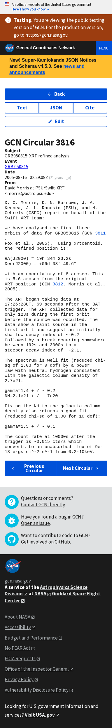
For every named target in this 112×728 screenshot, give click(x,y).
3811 (100, 233)
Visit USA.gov (40, 715)
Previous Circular (27, 468)
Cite (89, 107)
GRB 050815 (16, 166)
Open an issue (35, 523)
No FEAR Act (17, 648)
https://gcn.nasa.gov (46, 35)
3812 (57, 284)
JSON (56, 107)
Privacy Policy (19, 679)
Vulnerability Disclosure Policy (37, 690)
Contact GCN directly (43, 504)
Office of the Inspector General (37, 669)
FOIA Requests (20, 658)
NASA (40, 593)
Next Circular (81, 468)
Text (22, 107)
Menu (103, 48)
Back (56, 94)
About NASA (17, 617)
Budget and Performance (31, 638)
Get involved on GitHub (45, 542)
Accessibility (18, 627)
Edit (56, 121)
